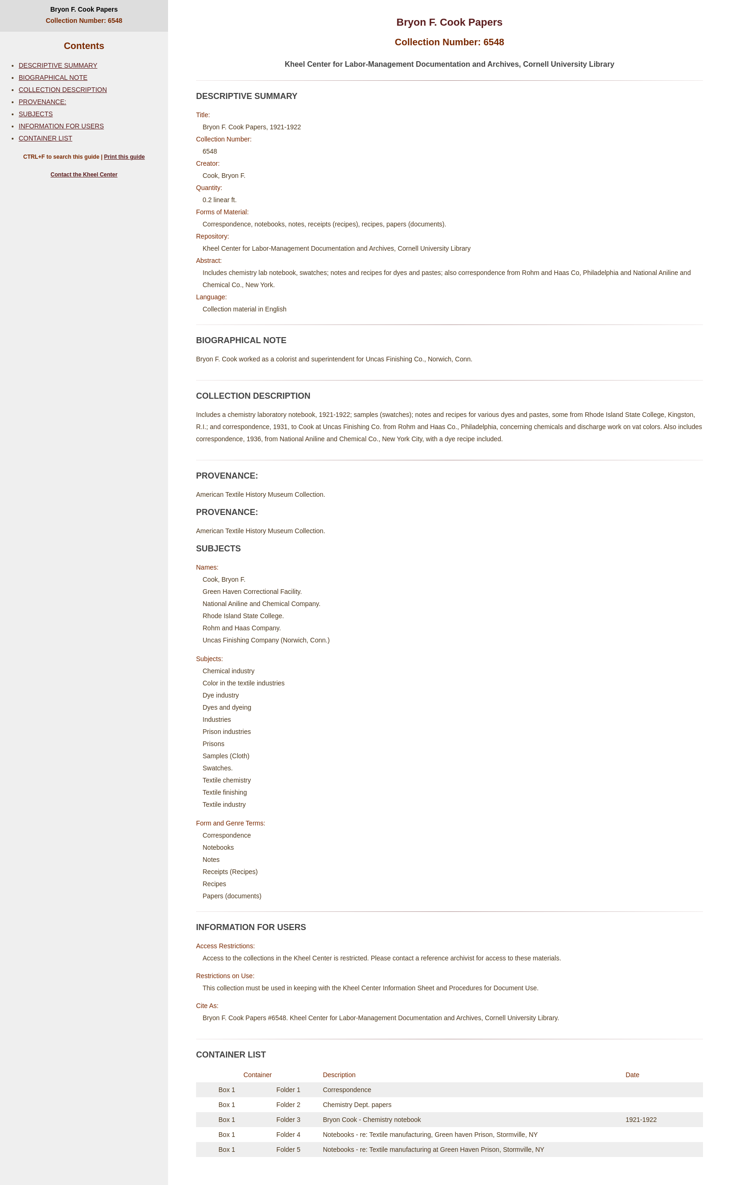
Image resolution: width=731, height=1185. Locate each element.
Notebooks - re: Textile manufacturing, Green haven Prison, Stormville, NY (430, 1134)
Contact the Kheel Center (83, 174)
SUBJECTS (36, 114)
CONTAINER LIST (45, 138)
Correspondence (347, 1089)
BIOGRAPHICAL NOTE (53, 77)
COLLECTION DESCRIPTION (63, 89)
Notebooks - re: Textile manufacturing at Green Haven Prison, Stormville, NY (433, 1149)
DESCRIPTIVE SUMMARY (58, 65)
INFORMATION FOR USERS (61, 126)
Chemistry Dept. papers (357, 1104)
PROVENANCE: (42, 102)
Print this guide (124, 157)
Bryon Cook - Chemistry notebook (372, 1119)
